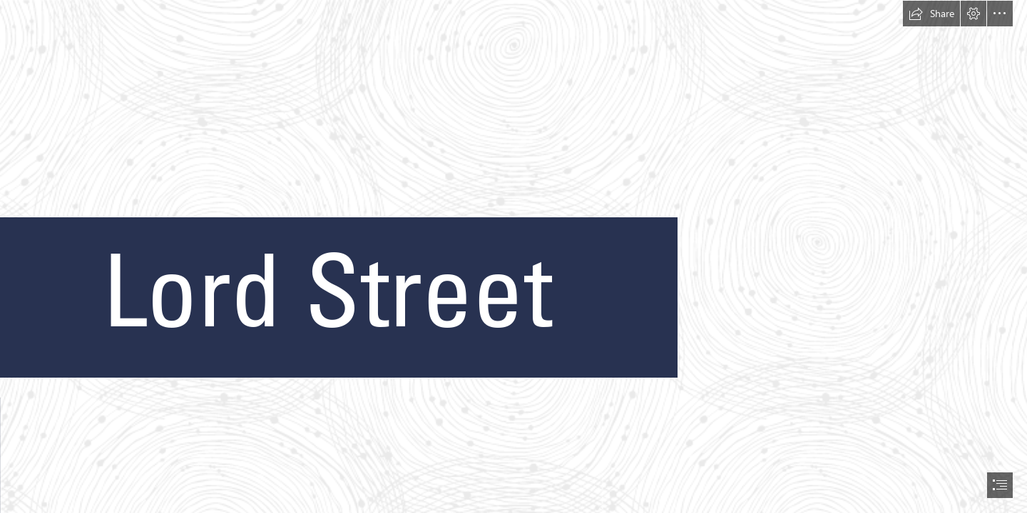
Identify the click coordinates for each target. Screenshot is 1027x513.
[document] (513, 256)
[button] (931, 13)
